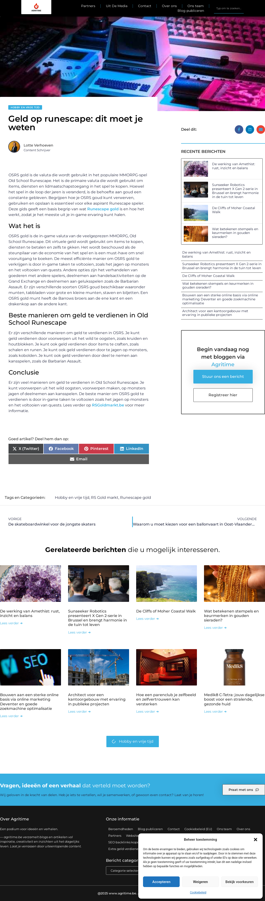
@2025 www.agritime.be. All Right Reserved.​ (133, 893)
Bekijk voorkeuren (239, 882)
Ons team (195, 6)
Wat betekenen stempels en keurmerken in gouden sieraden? (235, 233)
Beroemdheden (120, 829)
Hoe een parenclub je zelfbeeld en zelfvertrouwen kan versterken (166, 699)
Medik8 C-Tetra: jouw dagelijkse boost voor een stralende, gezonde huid (234, 699)
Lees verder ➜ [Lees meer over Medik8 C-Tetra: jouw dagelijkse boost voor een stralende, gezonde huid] (215, 711)
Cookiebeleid (198, 892)
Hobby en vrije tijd (25, 107)
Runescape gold (103, 209)
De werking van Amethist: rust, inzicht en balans (233, 166)
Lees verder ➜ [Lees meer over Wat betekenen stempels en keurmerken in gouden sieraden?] (215, 627)
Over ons (169, 6)
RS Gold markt (104, 497)
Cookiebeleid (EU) (198, 829)
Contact (144, 6)
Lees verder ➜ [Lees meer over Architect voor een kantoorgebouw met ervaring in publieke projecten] (79, 711)
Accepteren (161, 882)
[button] (255, 839)
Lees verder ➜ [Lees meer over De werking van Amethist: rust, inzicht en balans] (11, 623)
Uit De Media (116, 6)
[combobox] (229, 8)
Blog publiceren (191, 11)
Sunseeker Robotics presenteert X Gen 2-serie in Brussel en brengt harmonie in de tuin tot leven (235, 191)
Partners (88, 6)
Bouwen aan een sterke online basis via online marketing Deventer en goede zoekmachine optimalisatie (220, 299)
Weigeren (200, 882)
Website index (137, 835)
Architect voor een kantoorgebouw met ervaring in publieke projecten (215, 313)
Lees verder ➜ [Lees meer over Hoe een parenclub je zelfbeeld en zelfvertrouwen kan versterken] (147, 711)
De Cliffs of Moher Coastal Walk (233, 210)
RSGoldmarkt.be (108, 405)
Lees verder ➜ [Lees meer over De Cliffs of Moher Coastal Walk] (147, 618)
